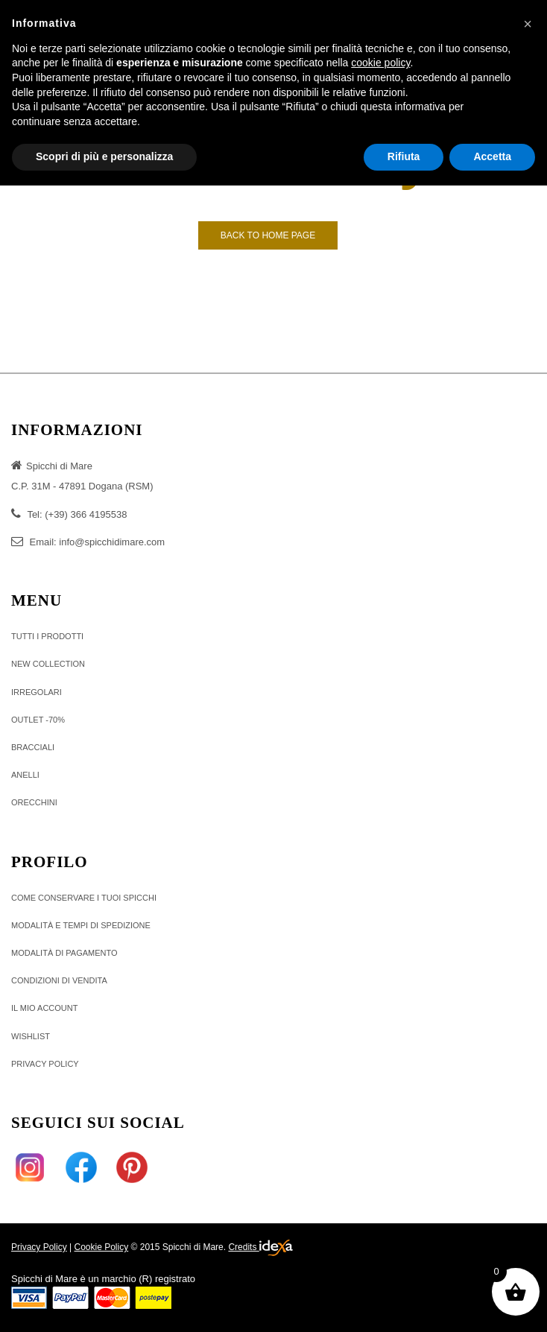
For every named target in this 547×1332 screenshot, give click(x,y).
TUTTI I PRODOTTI (47, 636)
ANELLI (25, 774)
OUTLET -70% (38, 719)
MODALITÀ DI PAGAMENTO (64, 952)
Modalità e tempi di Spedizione (81, 925)
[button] (528, 24)
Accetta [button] (492, 156)
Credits (260, 1248)
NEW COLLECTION (48, 663)
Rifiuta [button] (404, 156)
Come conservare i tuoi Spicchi (83, 897)
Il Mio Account (44, 1007)
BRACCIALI (32, 747)
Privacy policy (45, 1063)
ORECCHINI (34, 802)
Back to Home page (268, 235)
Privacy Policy (39, 1247)
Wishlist (30, 1036)
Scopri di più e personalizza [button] (104, 156)
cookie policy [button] (380, 63)
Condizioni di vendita (59, 980)
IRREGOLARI (36, 692)
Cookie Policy (101, 1247)
